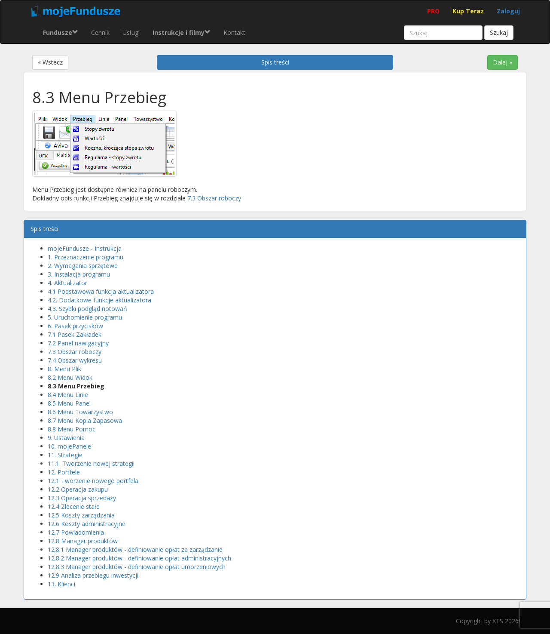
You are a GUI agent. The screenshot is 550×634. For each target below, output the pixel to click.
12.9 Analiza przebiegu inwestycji (93, 575)
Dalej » (502, 62)
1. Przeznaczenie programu (85, 257)
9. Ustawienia (66, 438)
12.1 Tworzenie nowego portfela (93, 481)
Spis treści (275, 62)
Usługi (131, 32)
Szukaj (499, 32)
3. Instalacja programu (79, 274)
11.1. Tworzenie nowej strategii (91, 463)
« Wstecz (50, 62)
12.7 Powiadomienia (76, 532)
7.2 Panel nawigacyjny (78, 343)
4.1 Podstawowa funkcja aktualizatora (101, 291)
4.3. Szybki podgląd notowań (87, 309)
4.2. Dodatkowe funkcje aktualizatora (99, 300)
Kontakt (234, 32)
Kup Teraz (468, 11)
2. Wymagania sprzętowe (83, 266)
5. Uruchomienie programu (85, 317)
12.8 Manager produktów (83, 541)
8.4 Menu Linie (68, 395)
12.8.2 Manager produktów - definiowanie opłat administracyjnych (139, 558)
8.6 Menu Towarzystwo (80, 412)
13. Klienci (61, 584)
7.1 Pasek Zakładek (74, 334)
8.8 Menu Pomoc (71, 429)
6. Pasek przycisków (75, 326)
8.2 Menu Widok (70, 377)
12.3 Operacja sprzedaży (82, 498)
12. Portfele (64, 472)
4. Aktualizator (67, 283)
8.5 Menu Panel (69, 403)
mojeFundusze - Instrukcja (85, 248)
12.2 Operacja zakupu (78, 489)
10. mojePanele (69, 446)
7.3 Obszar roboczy (214, 198)
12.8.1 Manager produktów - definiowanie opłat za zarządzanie (135, 549)
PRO (433, 11)
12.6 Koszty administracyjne (86, 524)
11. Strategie (65, 455)
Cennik (100, 32)
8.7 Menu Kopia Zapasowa (85, 420)
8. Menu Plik (64, 369)
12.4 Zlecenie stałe (74, 506)
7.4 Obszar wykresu (75, 360)
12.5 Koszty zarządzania (81, 515)
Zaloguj (508, 11)
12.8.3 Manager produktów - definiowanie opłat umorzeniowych (137, 567)
